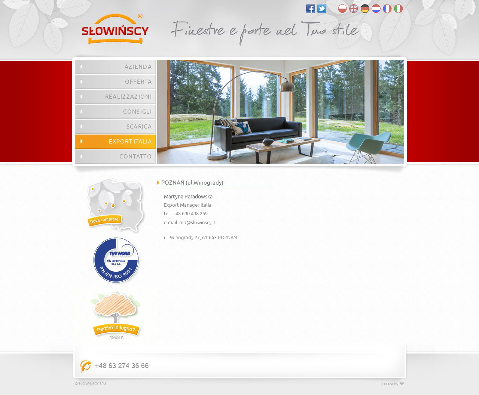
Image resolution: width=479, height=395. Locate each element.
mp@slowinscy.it (197, 222)
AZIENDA (138, 67)
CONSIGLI (137, 112)
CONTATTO (135, 157)
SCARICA (139, 127)
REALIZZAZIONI (128, 97)
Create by (393, 384)
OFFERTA (138, 82)
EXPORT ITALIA (130, 142)
